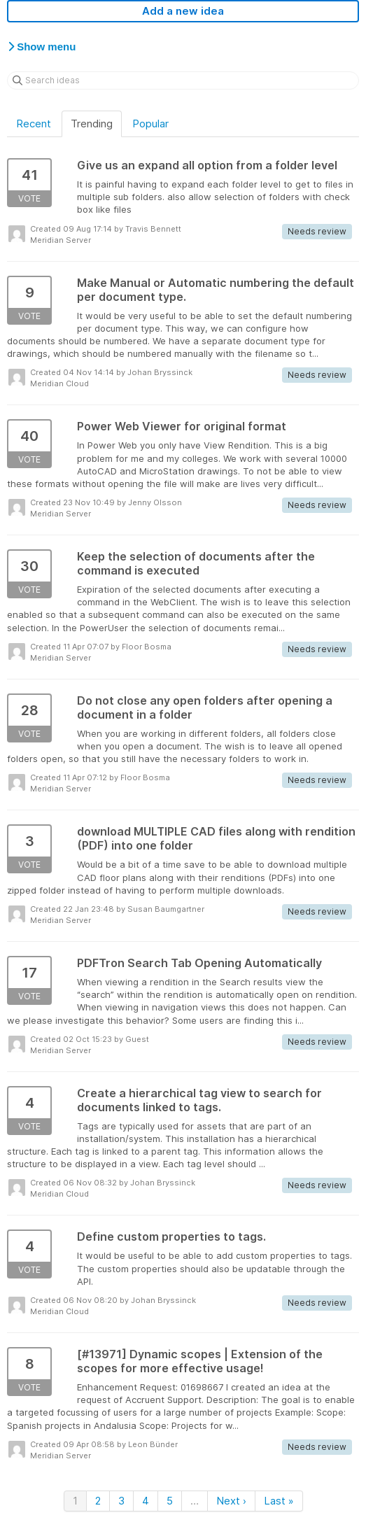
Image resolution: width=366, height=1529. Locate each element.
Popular (150, 123)
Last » (279, 1500)
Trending (92, 123)
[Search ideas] (183, 80)
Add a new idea (183, 10)
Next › (231, 1500)
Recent (33, 123)
